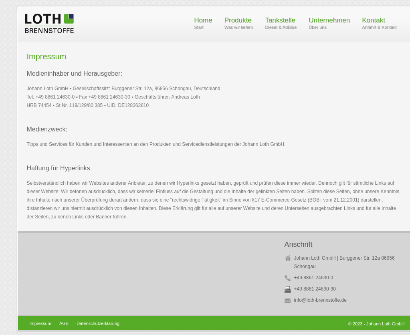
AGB (64, 323)
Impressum (40, 323)
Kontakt (379, 24)
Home (203, 24)
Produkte (238, 24)
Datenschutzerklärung (98, 323)
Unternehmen (329, 24)
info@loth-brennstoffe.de (320, 300)
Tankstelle (281, 24)
